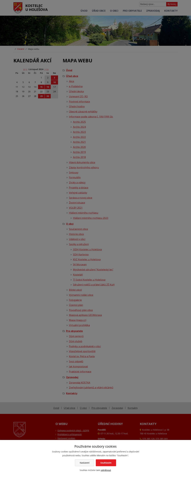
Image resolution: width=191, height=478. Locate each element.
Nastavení (84, 462)
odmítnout (106, 470)
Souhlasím (105, 462)
